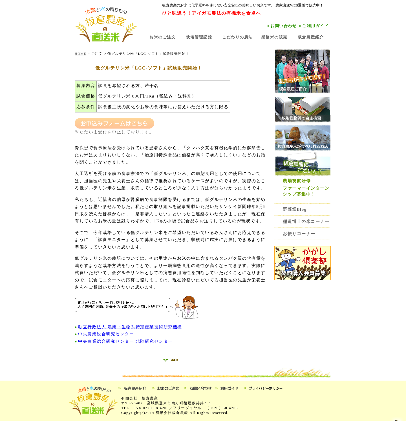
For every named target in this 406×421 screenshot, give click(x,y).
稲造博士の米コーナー (306, 221)
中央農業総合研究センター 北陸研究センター (125, 341)
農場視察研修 (297, 181)
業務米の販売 (274, 37)
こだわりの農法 (237, 37)
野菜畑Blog (297, 209)
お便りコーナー (299, 233)
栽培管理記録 (199, 37)
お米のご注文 (162, 37)
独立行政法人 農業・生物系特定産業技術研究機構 (130, 327)
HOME (80, 54)
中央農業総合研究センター (106, 334)
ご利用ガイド (315, 26)
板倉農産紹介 (311, 37)
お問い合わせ (283, 26)
